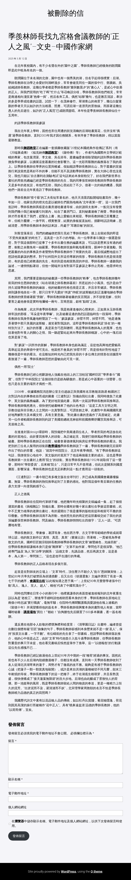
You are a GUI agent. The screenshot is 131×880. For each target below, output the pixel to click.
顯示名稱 (15, 779)
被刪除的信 (65, 13)
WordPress (68, 871)
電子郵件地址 (18, 793)
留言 (12, 741)
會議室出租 (37, 581)
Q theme (96, 871)
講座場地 (30, 612)
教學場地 (54, 446)
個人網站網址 (17, 807)
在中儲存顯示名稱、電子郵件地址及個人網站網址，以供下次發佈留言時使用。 (67, 823)
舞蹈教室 (30, 148)
